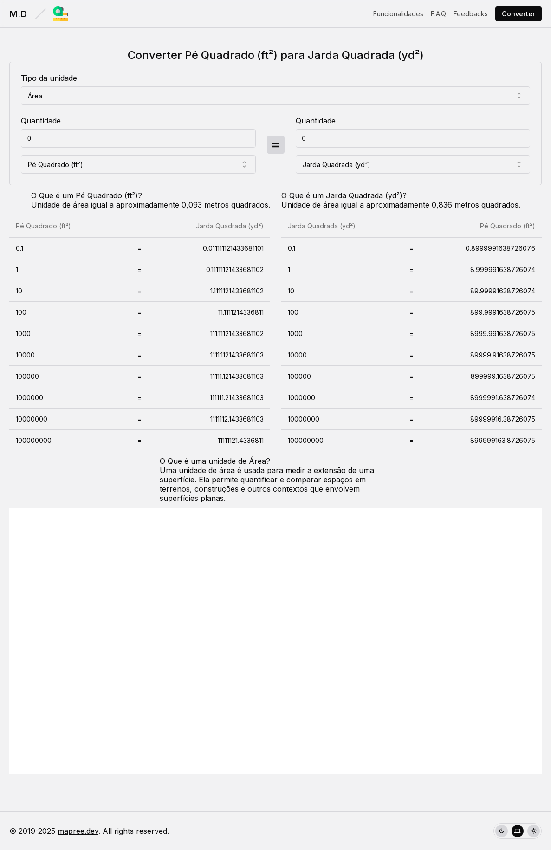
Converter (518, 14)
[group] (517, 831)
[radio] (501, 831)
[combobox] (275, 95)
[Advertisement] (275, 641)
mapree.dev (78, 831)
